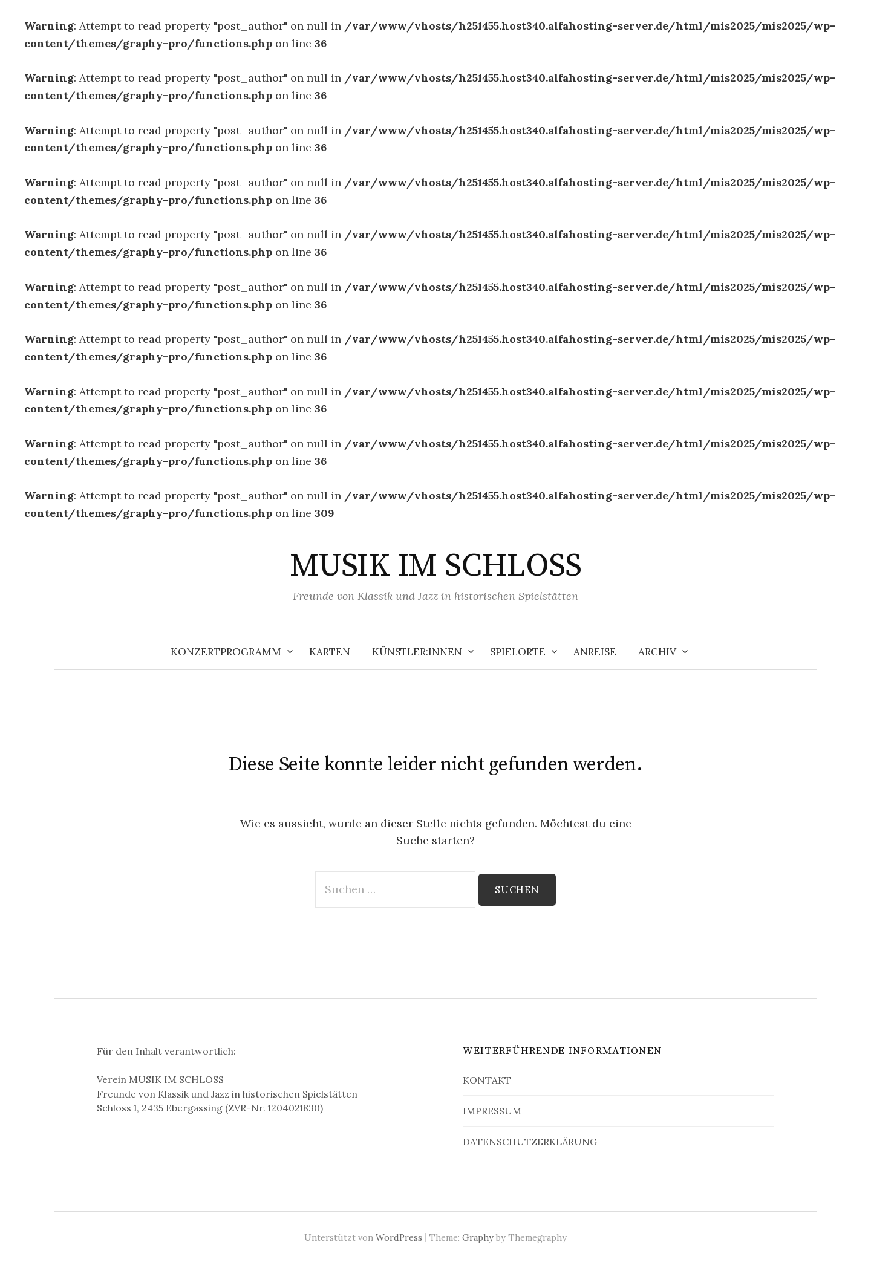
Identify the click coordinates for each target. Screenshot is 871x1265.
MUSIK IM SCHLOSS (435, 566)
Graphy (478, 1237)
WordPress (399, 1237)
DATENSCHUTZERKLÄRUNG (530, 1142)
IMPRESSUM (492, 1111)
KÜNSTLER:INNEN (417, 652)
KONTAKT (487, 1080)
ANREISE (594, 652)
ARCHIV (657, 652)
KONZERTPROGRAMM (226, 652)
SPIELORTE (518, 652)
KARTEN (329, 652)
